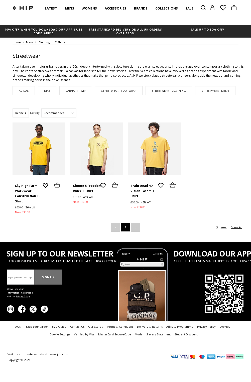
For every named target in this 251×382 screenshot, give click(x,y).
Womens (89, 8)
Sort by (35, 112)
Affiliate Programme (179, 326)
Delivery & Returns (150, 326)
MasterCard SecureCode (114, 334)
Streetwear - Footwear (118, 90)
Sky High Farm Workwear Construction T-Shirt (27, 193)
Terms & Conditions (119, 326)
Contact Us (77, 326)
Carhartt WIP (76, 90)
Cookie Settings (60, 334)
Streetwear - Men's (215, 90)
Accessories (115, 8)
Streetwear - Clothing (169, 90)
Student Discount (186, 334)
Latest (51, 8)
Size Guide (59, 326)
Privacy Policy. (23, 296)
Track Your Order (36, 326)
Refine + (20, 113)
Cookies (224, 326)
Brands (141, 8)
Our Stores (95, 326)
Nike (47, 90)
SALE (189, 8)
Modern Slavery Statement (153, 334)
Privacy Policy (206, 326)
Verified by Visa (84, 334)
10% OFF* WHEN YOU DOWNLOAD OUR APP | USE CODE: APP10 (43, 31)
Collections (166, 8)
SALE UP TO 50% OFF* (207, 29)
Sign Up (48, 277)
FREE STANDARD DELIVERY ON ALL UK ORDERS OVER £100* (125, 31)
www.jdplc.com (59, 354)
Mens (69, 8)
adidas (24, 90)
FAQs (17, 326)
